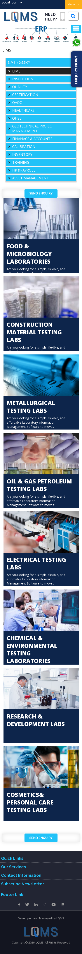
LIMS (16, 71)
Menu (74, 4)
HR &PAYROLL (23, 170)
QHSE (16, 118)
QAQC (17, 102)
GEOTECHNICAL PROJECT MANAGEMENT (33, 128)
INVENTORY (22, 154)
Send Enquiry (41, 193)
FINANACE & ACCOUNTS (32, 138)
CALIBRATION (23, 146)
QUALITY (19, 86)
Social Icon (12, 2)
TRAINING (20, 162)
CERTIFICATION (25, 94)
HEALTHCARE (23, 110)
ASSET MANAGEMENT (30, 178)
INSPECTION (22, 79)
